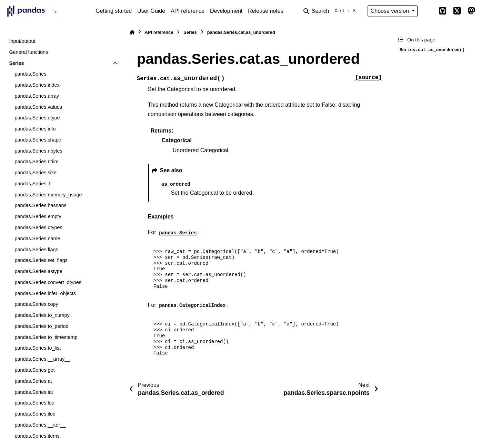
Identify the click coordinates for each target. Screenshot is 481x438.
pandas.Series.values (38, 107)
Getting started (114, 11)
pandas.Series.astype (38, 271)
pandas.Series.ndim (36, 161)
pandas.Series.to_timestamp (45, 337)
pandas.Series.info (35, 129)
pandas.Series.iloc (34, 414)
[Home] (132, 32)
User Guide (151, 11)
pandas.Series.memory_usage (48, 194)
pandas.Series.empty (37, 216)
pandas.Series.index (36, 85)
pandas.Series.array (36, 96)
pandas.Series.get (34, 370)
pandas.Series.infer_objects (45, 293)
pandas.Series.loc (34, 403)
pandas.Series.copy (36, 304)
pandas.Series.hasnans (40, 205)
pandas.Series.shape (37, 140)
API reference (187, 11)
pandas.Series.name (37, 238)
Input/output (22, 41)
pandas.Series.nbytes (38, 151)
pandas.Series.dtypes (38, 227)
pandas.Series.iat (33, 392)
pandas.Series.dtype (37, 117)
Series (16, 63)
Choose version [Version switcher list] (391, 11)
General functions (28, 52)
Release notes (265, 11)
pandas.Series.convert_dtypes (47, 282)
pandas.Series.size (35, 172)
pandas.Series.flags (36, 249)
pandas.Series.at (33, 381)
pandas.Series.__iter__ (40, 425)
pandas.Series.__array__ (42, 359)
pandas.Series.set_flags (41, 260)
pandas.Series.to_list (37, 348)
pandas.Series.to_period (41, 326)
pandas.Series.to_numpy (41, 315)
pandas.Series (30, 74)
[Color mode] (428, 11)
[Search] (331, 11)
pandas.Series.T (32, 183)
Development (226, 11)
